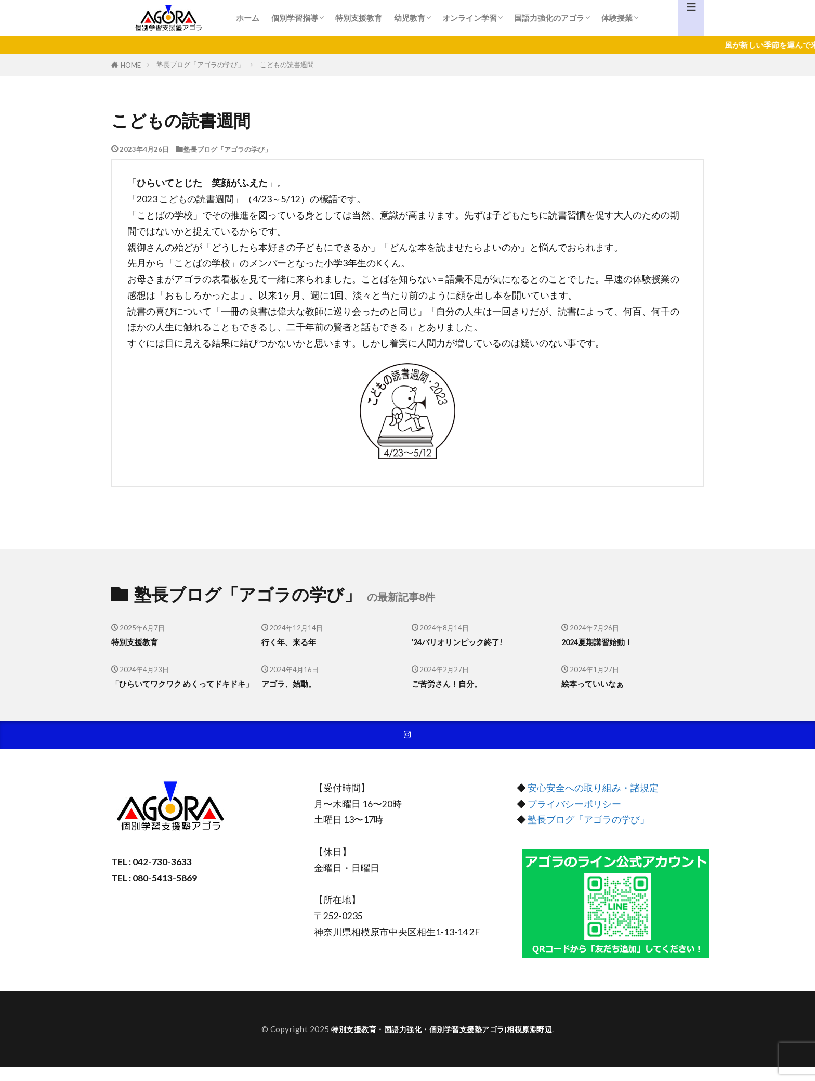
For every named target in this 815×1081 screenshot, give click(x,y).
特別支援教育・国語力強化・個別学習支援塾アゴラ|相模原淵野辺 (441, 1042)
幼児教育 (409, 17)
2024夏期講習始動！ (602, 642)
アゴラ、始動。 (292, 683)
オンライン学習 (469, 17)
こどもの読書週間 (287, 64)
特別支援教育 (358, 17)
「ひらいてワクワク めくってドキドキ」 (178, 690)
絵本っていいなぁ (596, 683)
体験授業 (617, 17)
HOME (131, 64)
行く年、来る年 (292, 642)
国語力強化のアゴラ (549, 17)
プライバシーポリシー (574, 817)
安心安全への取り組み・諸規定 (593, 801)
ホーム (247, 17)
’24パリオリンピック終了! (464, 642)
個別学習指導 (294, 17)
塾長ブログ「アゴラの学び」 (200, 64)
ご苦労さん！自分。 (451, 683)
